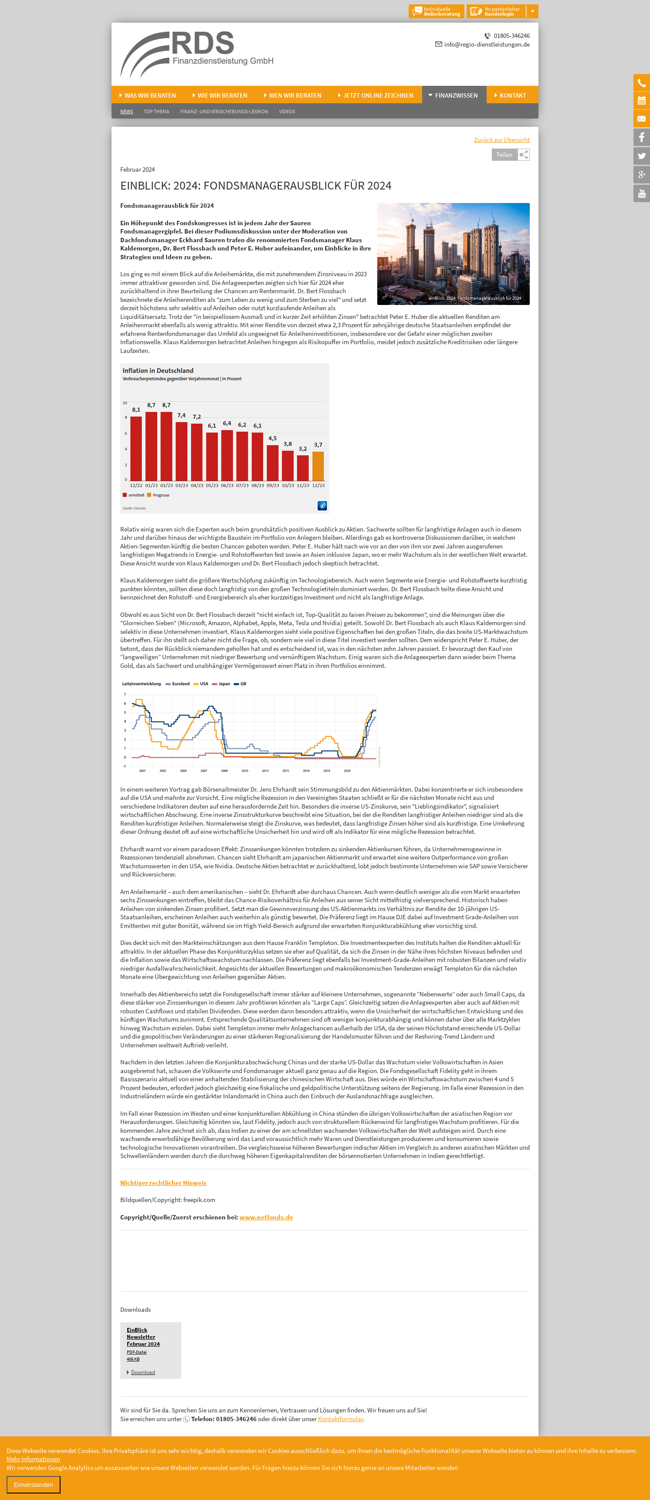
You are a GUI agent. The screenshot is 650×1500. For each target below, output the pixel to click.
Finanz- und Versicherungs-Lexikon (224, 111)
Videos (287, 111)
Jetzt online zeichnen (378, 95)
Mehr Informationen (33, 1459)
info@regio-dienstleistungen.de (487, 44)
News (126, 111)
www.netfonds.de (266, 1217)
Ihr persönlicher (502, 11)
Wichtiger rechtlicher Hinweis (163, 1182)
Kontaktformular (340, 1419)
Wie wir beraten (222, 95)
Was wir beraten (150, 95)
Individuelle (442, 11)
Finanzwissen (456, 95)
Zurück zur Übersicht (502, 139)
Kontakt (513, 95)
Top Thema (156, 111)
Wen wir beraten (295, 95)
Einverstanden (33, 1484)
